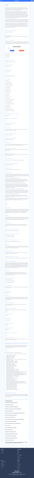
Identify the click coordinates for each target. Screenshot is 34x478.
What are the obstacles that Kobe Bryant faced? (11, 402)
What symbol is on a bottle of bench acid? (10, 431)
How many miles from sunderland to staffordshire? (11, 406)
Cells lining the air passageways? (9, 404)
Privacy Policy (18, 465)
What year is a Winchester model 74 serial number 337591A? (12, 423)
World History (18, 454)
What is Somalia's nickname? (9, 429)
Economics (18, 459)
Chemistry (18, 451)
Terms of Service (19, 464)
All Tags (2, 451)
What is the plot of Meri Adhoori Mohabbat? (10, 421)
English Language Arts (19, 455)
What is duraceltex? (7, 425)
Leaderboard (2, 450)
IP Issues (18, 469)
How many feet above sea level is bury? (10, 417)
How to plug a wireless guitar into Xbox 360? (10, 427)
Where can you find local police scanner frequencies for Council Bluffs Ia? (14, 419)
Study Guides (2, 465)
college (10, 66)
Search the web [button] (12, 50)
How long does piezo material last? (9, 440)
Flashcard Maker (3, 464)
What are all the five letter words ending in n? (11, 415)
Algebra (18, 450)
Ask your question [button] (21, 50)
